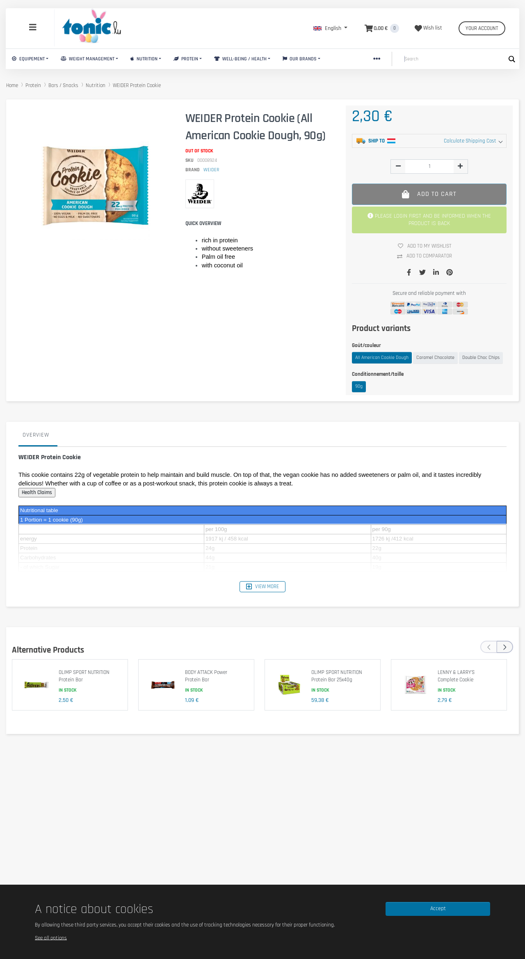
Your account (482, 28)
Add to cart (429, 194)
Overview (36, 435)
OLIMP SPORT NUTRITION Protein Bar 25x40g (336, 676)
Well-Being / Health (240, 59)
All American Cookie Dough (382, 357)
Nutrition (144, 59)
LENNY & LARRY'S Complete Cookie (456, 676)
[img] (398, 166)
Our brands (300, 59)
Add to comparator (427, 256)
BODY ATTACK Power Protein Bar (206, 676)
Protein (185, 59)
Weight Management (87, 59)
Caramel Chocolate (435, 357)
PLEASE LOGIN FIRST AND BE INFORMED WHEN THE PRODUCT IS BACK (429, 219)
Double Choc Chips (481, 357)
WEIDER (211, 170)
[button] (330, 28)
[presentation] (488, 647)
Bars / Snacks (63, 85)
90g (359, 386)
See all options (51, 937)
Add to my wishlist (428, 246)
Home (12, 85)
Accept (438, 908)
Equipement (28, 59)
